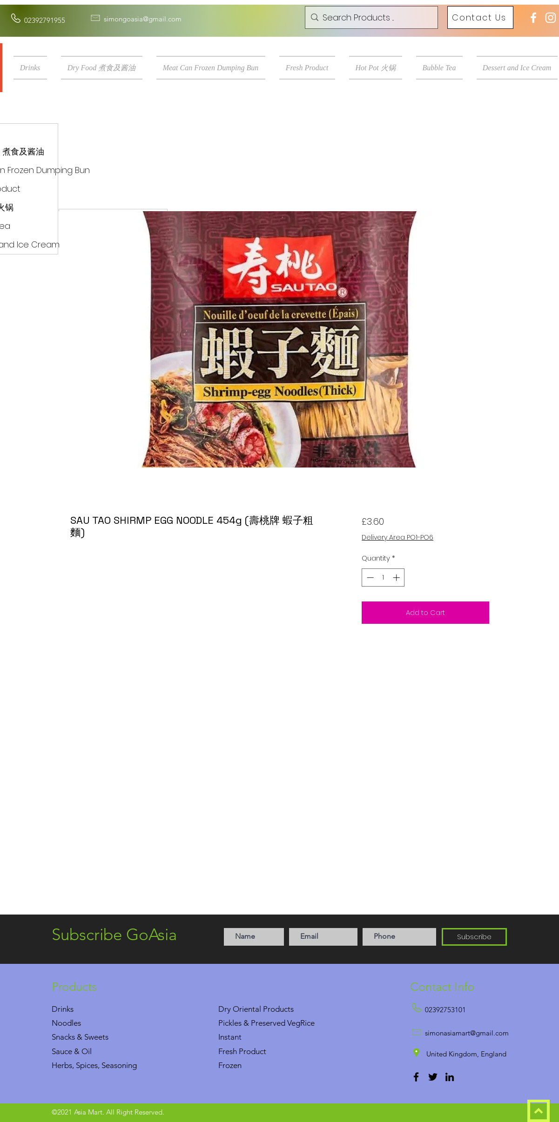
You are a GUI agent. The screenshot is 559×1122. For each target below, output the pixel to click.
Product (252, 1051)
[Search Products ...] (370, 18)
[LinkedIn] (450, 1077)
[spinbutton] (383, 577)
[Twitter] (433, 1077)
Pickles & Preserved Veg (259, 1023)
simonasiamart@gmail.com (467, 1032)
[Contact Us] (480, 17)
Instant (230, 1037)
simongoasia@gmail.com (143, 18)
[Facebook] (416, 1077)
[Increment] (397, 577)
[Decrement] (369, 577)
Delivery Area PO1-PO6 (397, 537)
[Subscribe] (474, 937)
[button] (33, 68)
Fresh (227, 1051)
